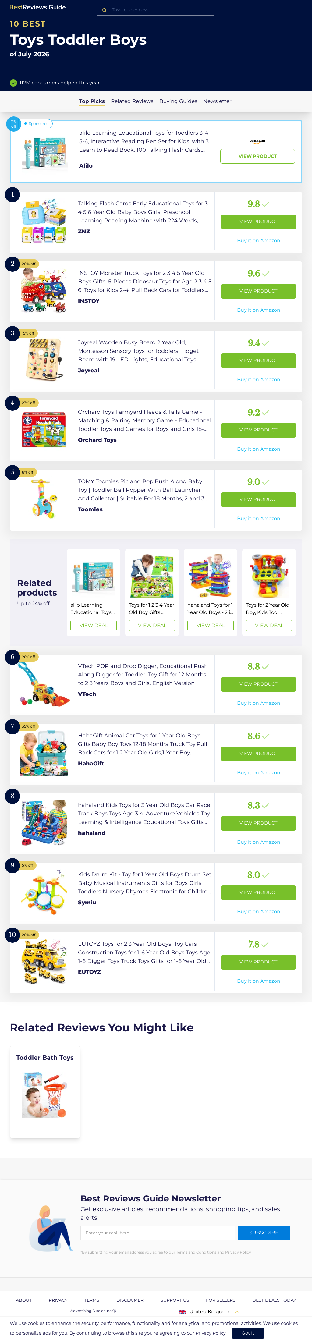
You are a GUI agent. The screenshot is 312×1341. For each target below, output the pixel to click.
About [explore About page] (24, 1300)
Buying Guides (178, 101)
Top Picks (92, 101)
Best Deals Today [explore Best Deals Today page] (274, 1300)
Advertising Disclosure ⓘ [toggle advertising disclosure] (93, 1310)
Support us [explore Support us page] (175, 1300)
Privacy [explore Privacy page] (58, 1300)
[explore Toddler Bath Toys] (45, 1092)
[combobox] (156, 10)
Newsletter (217, 101)
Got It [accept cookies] (248, 1333)
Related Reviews (132, 101)
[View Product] (156, 151)
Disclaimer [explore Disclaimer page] (130, 1300)
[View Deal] (93, 592)
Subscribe (263, 1233)
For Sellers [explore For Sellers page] (221, 1300)
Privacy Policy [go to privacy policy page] (211, 1333)
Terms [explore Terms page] (91, 1300)
